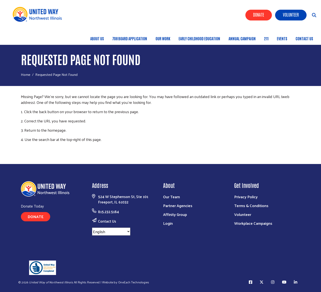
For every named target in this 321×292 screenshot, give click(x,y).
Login (168, 223)
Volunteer (291, 14)
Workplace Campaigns (253, 223)
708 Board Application (129, 38)
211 (266, 38)
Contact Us (304, 38)
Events (282, 38)
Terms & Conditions (251, 205)
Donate (258, 14)
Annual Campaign (242, 38)
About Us (97, 38)
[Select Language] (111, 232)
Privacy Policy (246, 196)
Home (25, 74)
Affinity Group (175, 214)
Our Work (163, 38)
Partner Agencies (177, 205)
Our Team (171, 196)
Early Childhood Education (199, 38)
